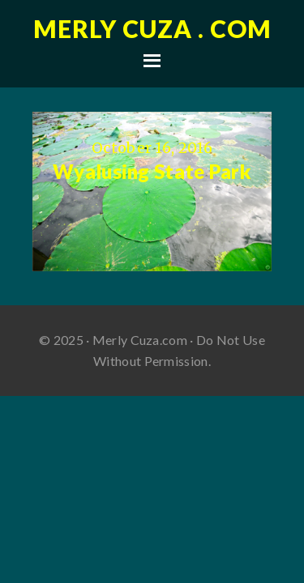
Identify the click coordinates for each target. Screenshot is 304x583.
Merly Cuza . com (152, 28)
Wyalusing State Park (152, 171)
